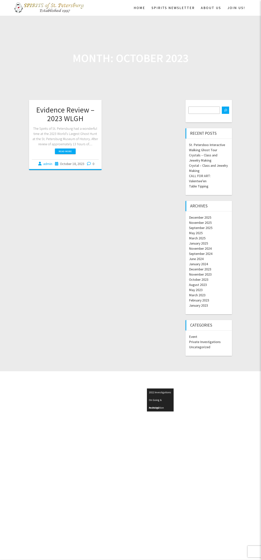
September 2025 (200, 228)
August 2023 (198, 284)
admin (47, 164)
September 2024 (200, 253)
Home (139, 8)
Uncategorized (199, 347)
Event (193, 336)
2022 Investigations (160, 392)
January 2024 (198, 264)
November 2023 (200, 274)
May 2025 (196, 233)
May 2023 (196, 290)
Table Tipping (198, 186)
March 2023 (197, 295)
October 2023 (198, 279)
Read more (65, 151)
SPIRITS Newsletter (173, 8)
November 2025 (200, 222)
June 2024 (196, 259)
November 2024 (200, 248)
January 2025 (198, 243)
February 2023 (199, 300)
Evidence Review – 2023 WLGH (65, 114)
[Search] (225, 110)
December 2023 (200, 269)
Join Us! (236, 8)
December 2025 (200, 217)
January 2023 (198, 305)
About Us (211, 8)
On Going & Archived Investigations (159, 401)
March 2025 (197, 238)
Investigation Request (156, 408)
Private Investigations (205, 342)
